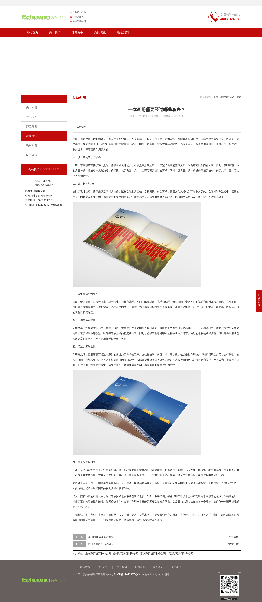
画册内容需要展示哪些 (101, 537)
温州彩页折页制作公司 (125, 553)
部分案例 (77, 32)
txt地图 (165, 574)
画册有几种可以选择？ (101, 543)
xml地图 (145, 574)
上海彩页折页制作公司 (98, 553)
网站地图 (177, 567)
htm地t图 (155, 574)
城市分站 (31, 154)
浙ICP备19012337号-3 (127, 574)
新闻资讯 (100, 32)
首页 (216, 97)
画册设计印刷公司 (216, 144)
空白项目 (31, 116)
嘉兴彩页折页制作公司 (153, 553)
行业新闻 (236, 97)
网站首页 (32, 32)
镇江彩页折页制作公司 (180, 553)
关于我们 (55, 32)
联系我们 (123, 32)
